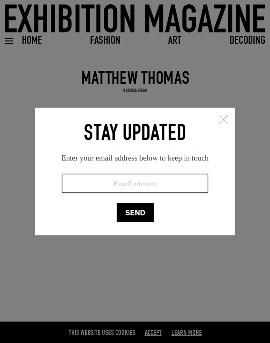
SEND (135, 212)
